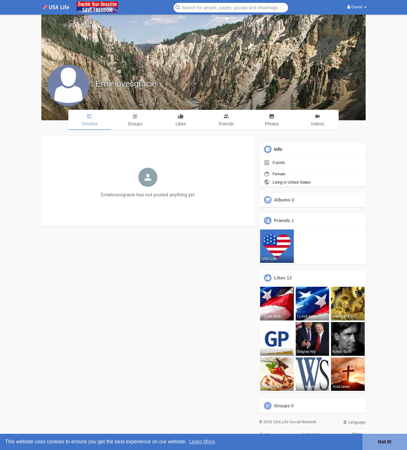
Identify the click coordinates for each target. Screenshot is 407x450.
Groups (282, 405)
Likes (280, 277)
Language (354, 422)
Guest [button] (357, 6)
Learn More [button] (202, 441)
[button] (230, 7)
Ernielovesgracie (125, 83)
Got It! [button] (384, 441)
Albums (282, 199)
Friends (282, 220)
